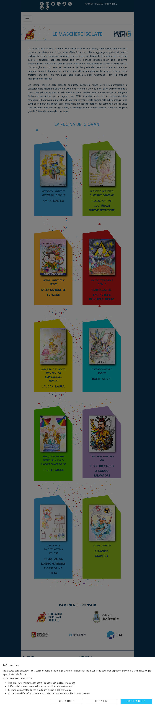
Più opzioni (101, 701)
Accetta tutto (136, 701)
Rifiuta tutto (66, 701)
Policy (23, 674)
